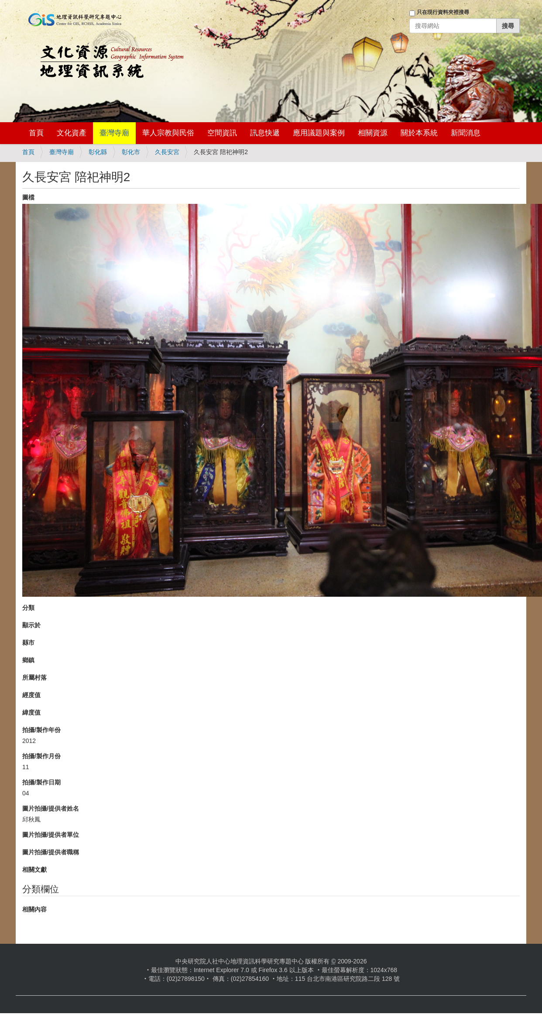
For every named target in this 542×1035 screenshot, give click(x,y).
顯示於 (31, 625)
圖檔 (28, 197)
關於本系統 (419, 133)
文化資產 (71, 133)
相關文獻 (34, 869)
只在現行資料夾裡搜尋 (443, 12)
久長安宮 (167, 151)
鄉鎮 (28, 660)
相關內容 (34, 909)
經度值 (31, 694)
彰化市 (131, 151)
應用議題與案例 (319, 133)
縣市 (28, 642)
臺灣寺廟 (114, 133)
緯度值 (31, 712)
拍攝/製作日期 (41, 782)
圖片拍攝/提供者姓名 (50, 808)
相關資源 (373, 133)
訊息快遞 (265, 133)
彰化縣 (98, 151)
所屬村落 (34, 677)
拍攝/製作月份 (41, 756)
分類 (28, 607)
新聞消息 (465, 133)
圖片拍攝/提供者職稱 (50, 852)
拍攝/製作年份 (41, 729)
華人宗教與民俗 (168, 133)
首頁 (36, 133)
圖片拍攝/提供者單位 (50, 834)
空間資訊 (222, 133)
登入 (397, 37)
